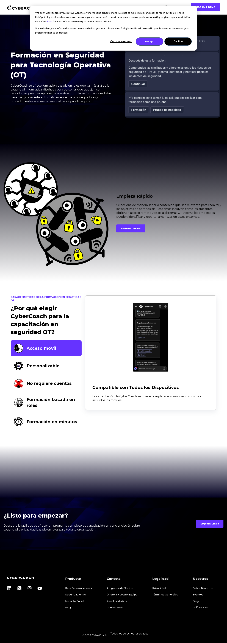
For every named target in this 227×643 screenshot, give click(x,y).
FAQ (68, 607)
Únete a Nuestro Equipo (122, 594)
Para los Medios (117, 601)
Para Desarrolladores (78, 588)
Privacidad (159, 588)
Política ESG (200, 607)
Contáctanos (115, 607)
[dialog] (113, 28)
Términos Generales (165, 594)
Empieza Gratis (210, 523)
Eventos (198, 594)
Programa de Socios (119, 588)
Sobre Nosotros (202, 588)
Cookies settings (121, 41)
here (49, 21)
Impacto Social (74, 601)
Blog (196, 601)
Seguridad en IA (75, 594)
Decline (178, 41)
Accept (149, 41)
